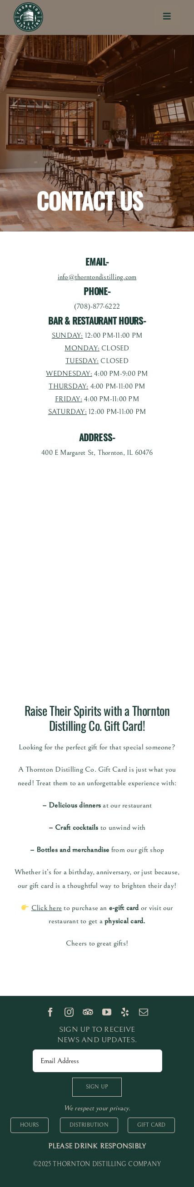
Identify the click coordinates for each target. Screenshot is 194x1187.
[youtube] (106, 1012)
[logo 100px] (28, 6)
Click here (46, 907)
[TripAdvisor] (88, 1012)
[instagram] (69, 1012)
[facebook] (50, 1012)
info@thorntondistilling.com (97, 277)
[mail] (143, 1012)
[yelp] (124, 1012)
